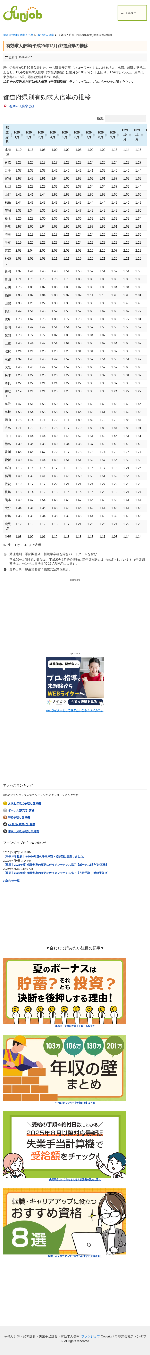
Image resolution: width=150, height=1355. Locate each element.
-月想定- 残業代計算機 (21, 824)
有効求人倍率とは (21, 106)
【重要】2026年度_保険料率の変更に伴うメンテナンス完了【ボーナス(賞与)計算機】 (55, 864)
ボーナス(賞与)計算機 (21, 810)
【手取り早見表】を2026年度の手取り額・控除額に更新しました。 (44, 856)
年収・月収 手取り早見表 (23, 831)
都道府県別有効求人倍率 (18, 35)
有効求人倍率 (46, 35)
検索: (100, 118)
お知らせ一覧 (11, 880)
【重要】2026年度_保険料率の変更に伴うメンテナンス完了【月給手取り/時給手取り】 (56, 872)
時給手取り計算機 (19, 817)
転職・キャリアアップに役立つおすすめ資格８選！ (75, 1256)
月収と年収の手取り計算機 (24, 803)
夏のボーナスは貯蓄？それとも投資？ (75, 1026)
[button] (10, 135)
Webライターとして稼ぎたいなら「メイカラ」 (74, 710)
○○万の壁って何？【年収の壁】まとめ (75, 1102)
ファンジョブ (90, 1336)
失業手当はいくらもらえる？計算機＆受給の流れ (75, 1179)
